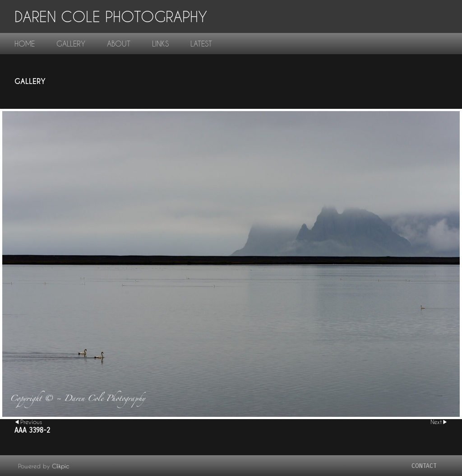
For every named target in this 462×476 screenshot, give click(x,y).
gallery (70, 43)
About (118, 43)
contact (424, 466)
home (24, 43)
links (160, 43)
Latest (201, 43)
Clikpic (60, 466)
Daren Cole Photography (110, 16)
